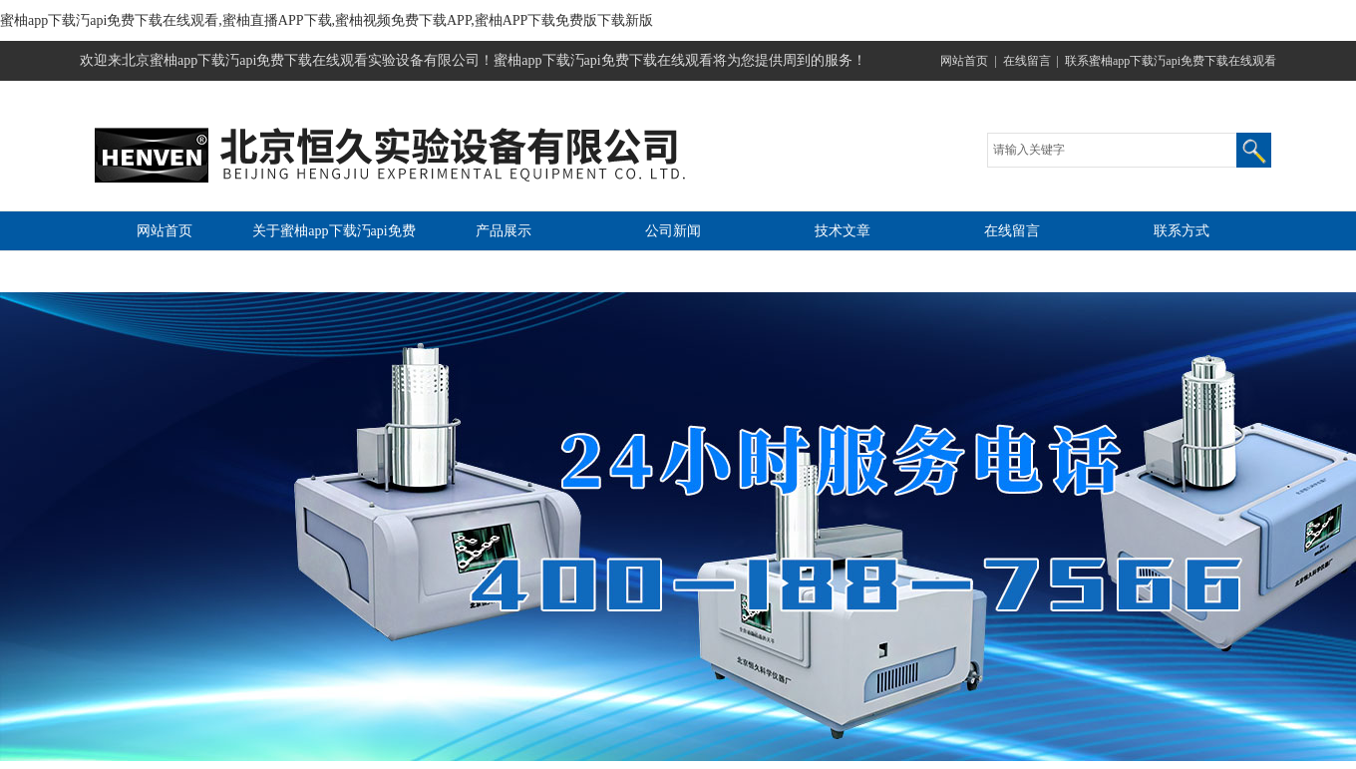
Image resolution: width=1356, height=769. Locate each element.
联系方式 (1181, 230)
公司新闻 (673, 230)
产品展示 (503, 230)
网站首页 (964, 61)
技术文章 (842, 230)
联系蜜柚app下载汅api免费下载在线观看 (1170, 61)
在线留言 (1027, 61)
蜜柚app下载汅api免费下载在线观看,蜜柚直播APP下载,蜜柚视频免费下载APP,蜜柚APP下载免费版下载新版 (326, 20)
